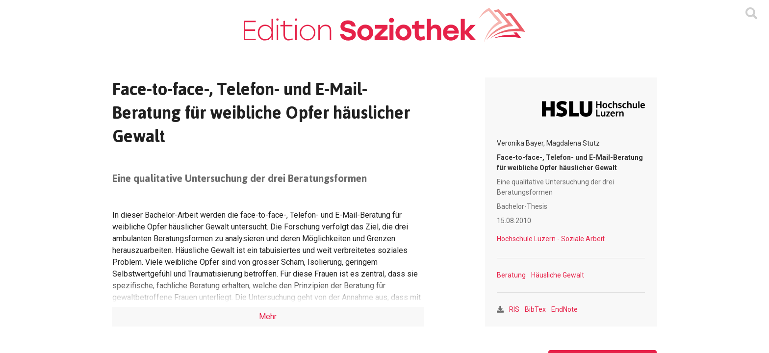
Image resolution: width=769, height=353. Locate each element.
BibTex (535, 309)
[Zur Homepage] (384, 25)
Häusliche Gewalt (557, 275)
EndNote (564, 309)
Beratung (511, 275)
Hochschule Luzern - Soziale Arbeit (551, 239)
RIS (514, 309)
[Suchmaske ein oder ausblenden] (751, 14)
